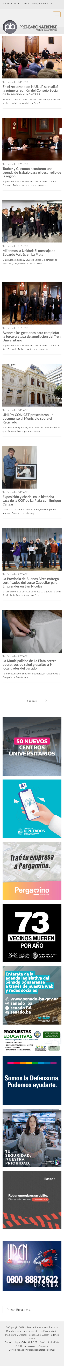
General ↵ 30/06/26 (15, 410)
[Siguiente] (32, 700)
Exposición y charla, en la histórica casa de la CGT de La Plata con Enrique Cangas (32, 500)
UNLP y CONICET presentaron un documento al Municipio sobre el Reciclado (28, 418)
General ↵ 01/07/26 (15, 246)
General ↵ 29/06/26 (15, 574)
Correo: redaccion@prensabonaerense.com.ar (32, 1349)
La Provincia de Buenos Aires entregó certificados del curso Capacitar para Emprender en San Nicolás (31, 582)
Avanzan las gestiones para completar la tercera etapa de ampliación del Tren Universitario (32, 336)
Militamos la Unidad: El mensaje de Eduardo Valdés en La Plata (29, 252)
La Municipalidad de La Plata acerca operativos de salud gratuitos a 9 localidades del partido (29, 664)
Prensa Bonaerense (19, 1309)
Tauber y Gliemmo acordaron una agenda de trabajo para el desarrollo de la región (32, 172)
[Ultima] (46, 700)
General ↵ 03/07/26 (15, 81)
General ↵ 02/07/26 (15, 164)
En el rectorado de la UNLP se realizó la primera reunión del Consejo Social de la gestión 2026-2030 (31, 90)
